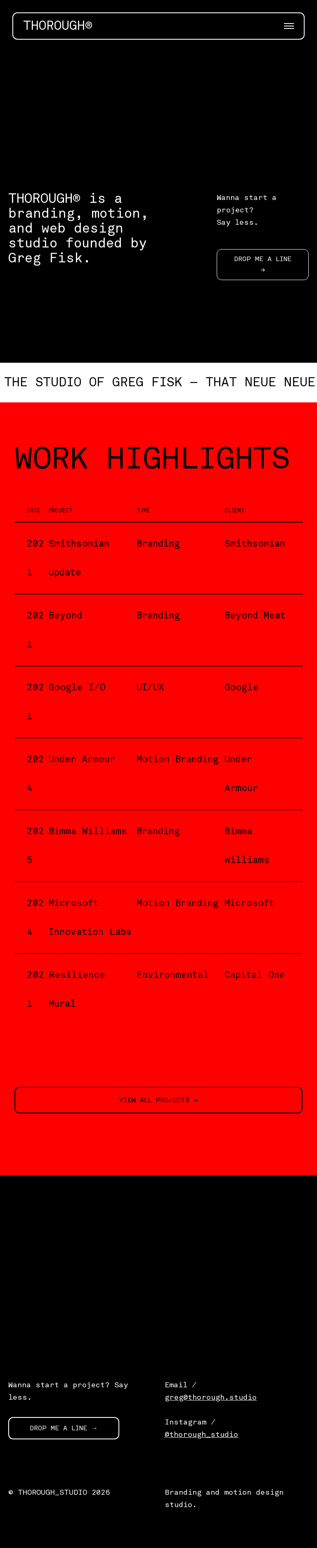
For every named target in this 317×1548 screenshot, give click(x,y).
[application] (158, 110)
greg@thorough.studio (211, 1397)
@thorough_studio (201, 1434)
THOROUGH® (57, 26)
